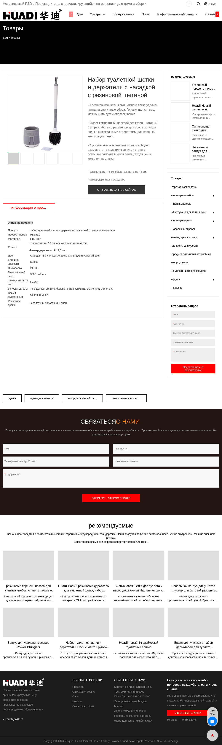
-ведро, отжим (179, 262)
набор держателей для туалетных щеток (85, 398)
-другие (175, 279)
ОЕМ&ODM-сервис (83, 691)
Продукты (78, 686)
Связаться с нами (83, 706)
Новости (77, 701)
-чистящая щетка (181, 220)
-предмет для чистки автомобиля (191, 254)
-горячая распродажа (184, 187)
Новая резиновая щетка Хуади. (129, 398)
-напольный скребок (183, 229)
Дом (80, 14)
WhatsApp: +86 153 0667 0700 (132, 696)
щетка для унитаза (41, 398)
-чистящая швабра (182, 195)
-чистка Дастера (181, 203)
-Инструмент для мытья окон (188, 212)
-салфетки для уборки (184, 245)
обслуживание (123, 14)
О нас (146, 14)
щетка (12, 398)
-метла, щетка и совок (184, 237)
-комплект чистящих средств (188, 270)
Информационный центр (175, 14)
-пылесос (176, 287)
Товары (96, 14)
